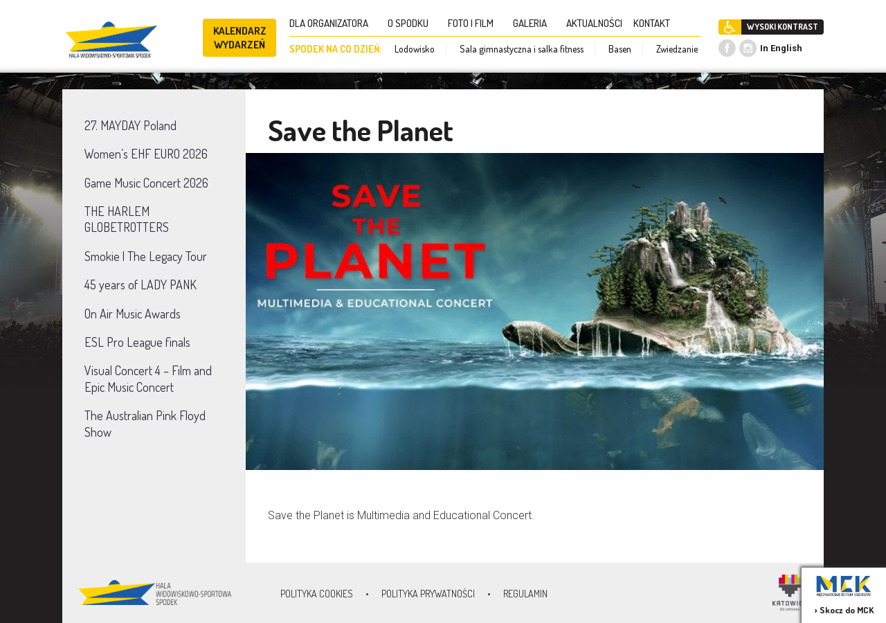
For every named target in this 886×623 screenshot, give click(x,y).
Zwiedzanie (677, 49)
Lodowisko (415, 49)
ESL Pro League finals (137, 342)
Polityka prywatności (428, 593)
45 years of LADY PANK (140, 284)
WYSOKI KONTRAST (782, 26)
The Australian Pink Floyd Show (145, 423)
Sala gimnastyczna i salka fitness (522, 49)
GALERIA (534, 23)
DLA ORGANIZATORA (333, 23)
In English (781, 48)
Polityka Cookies (316, 593)
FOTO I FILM (475, 23)
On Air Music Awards (132, 313)
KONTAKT (655, 23)
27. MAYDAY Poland (130, 125)
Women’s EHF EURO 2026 (146, 153)
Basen (619, 49)
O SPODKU (412, 23)
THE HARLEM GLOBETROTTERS (126, 219)
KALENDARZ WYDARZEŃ (239, 37)
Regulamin (525, 593)
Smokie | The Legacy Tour (145, 256)
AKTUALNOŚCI (594, 23)
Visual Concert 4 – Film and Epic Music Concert (148, 378)
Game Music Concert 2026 (146, 182)
